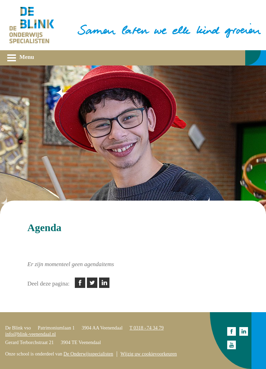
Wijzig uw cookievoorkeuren (149, 354)
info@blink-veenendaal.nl (30, 334)
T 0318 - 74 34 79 (147, 328)
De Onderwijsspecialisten (88, 354)
